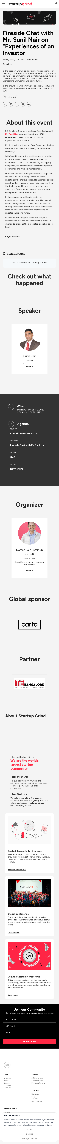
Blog (33, 1096)
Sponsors (7, 1085)
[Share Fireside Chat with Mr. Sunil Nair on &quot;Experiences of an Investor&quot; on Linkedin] (17, 104)
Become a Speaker (38, 1083)
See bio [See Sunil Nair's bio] (29, 366)
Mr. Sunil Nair (11, 134)
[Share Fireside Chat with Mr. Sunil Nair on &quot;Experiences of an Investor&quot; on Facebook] (5, 104)
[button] (56, 3)
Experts (6, 1081)
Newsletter (36, 1094)
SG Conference (37, 1078)
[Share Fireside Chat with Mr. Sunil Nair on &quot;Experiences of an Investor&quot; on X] (11, 104)
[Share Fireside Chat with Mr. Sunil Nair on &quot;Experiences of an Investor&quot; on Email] (23, 104)
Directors (7, 1088)
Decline (29, 1133)
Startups (7, 1083)
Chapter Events (37, 1081)
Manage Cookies (29, 1138)
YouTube (35, 1099)
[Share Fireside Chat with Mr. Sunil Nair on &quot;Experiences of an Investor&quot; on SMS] (29, 104)
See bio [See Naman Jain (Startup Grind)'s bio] (29, 570)
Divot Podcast (37, 1101)
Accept (29, 1129)
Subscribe (28, 1041)
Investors (7, 1078)
